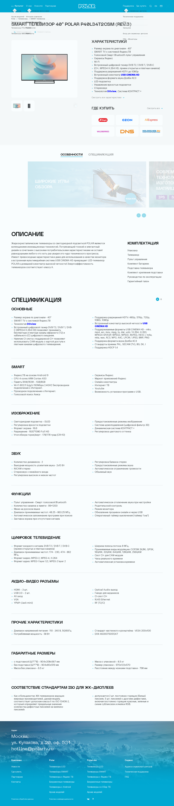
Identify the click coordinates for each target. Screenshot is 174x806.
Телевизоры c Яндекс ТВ (61, 777)
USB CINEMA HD (130, 75)
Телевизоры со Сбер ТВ (99, 787)
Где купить (141, 6)
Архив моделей (56, 792)
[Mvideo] (103, 120)
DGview (111, 91)
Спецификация (100, 154)
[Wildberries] (103, 132)
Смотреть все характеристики (108, 98)
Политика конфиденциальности (61, 799)
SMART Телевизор (37, 19)
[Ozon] (127, 120)
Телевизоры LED (57, 767)
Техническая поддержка (136, 772)
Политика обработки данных (22, 799)
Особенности (72, 154)
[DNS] (127, 132)
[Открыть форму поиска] (150, 7)
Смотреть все (155, 108)
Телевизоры (23, 19)
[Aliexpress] (151, 120)
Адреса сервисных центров (138, 767)
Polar (13, 19)
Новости (38, 6)
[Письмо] (161, 7)
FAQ (127, 777)
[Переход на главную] (87, 6)
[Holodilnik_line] (151, 132)
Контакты (16, 782)
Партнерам (50, 6)
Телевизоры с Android (60, 787)
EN (156, 6)
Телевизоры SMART (58, 772)
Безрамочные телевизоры (61, 782)
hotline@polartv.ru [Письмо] (32, 749)
